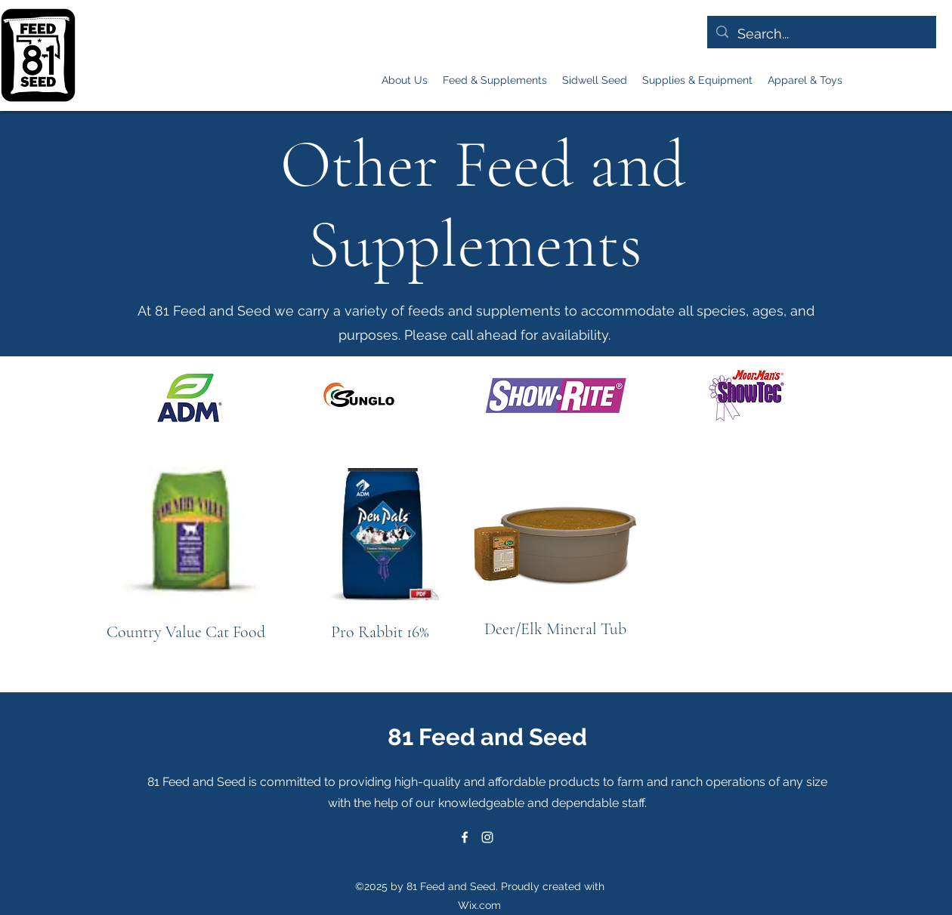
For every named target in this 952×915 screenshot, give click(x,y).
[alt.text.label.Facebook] (869, 71)
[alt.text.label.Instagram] (892, 71)
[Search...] (820, 34)
